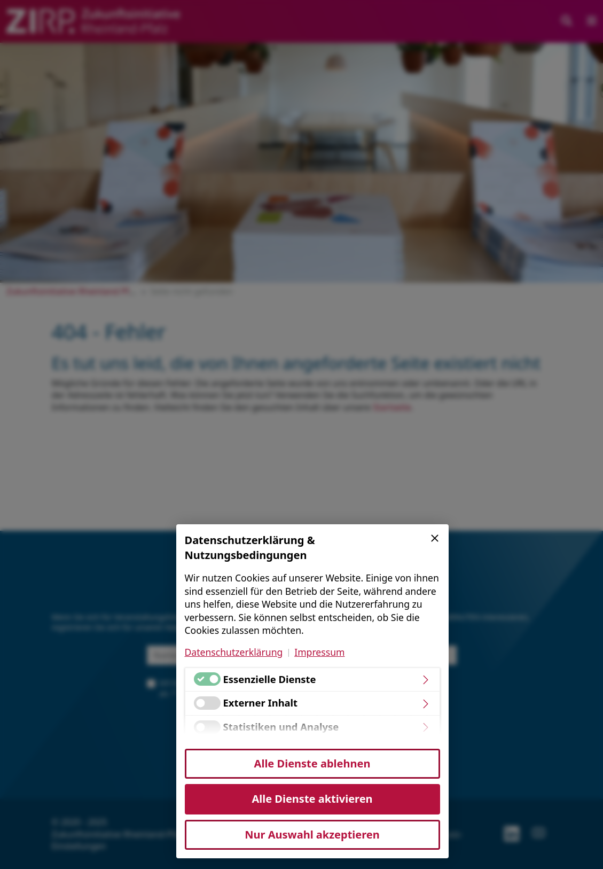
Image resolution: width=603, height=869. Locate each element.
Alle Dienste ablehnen (312, 763)
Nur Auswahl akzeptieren (312, 834)
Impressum (319, 652)
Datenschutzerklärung (234, 652)
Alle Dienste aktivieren (312, 799)
